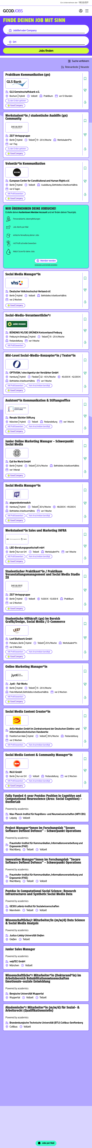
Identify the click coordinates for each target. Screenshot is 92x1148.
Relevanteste (71, 67)
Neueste (84, 67)
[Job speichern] (85, 78)
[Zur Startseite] (13, 10)
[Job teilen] (85, 90)
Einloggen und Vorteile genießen (46, 265)
